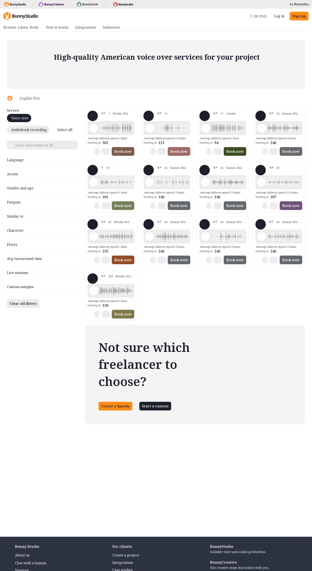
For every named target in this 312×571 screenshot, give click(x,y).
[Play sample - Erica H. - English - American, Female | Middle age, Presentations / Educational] (149, 128)
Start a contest (155, 406)
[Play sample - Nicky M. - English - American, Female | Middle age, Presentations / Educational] (93, 182)
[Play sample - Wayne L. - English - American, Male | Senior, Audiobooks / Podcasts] (93, 290)
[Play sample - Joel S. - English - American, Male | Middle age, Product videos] (149, 182)
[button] (116, 128)
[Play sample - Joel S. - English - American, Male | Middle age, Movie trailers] (261, 128)
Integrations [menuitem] (85, 27)
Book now (123, 151)
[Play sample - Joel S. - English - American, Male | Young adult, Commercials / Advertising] (261, 236)
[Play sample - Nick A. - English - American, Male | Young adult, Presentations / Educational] (205, 128)
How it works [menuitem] (57, 27)
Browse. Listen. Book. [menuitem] (21, 27)
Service (13, 110)
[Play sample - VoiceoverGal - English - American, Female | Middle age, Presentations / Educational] (93, 236)
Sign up (299, 16)
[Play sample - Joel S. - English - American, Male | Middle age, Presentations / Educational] (205, 236)
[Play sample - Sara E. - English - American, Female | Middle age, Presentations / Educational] (261, 182)
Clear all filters (23, 303)
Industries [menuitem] (111, 27)
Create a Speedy (115, 406)
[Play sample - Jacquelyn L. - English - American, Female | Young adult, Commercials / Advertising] (93, 128)
